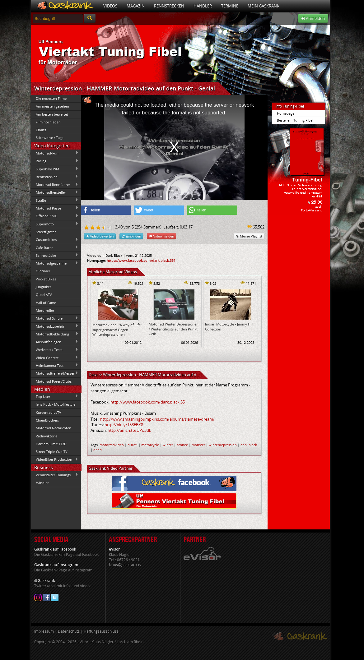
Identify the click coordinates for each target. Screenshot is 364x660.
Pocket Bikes (46, 279)
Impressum (44, 631)
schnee (182, 444)
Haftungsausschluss (101, 631)
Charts (41, 129)
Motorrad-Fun (54, 152)
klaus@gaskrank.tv (125, 564)
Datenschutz (69, 631)
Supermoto (54, 223)
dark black (248, 444)
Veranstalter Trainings (54, 474)
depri (97, 449)
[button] (106, 210)
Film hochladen (48, 122)
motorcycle (150, 444)
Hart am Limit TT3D (51, 443)
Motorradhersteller (54, 192)
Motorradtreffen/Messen (54, 373)
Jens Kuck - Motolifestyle (55, 404)
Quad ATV (44, 294)
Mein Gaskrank (263, 6)
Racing (54, 161)
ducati (133, 444)
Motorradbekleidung (54, 333)
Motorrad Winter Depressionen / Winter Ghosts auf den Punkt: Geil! (173, 329)
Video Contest (54, 357)
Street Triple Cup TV (52, 451)
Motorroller (45, 310)
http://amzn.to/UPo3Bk (129, 430)
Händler (203, 6)
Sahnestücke (54, 255)
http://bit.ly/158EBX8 (124, 424)
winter (168, 444)
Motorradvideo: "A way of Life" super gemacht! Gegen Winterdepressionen (117, 329)
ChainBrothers (47, 420)
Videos (110, 6)
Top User (54, 396)
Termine (229, 6)
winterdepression (223, 444)
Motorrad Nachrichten (53, 428)
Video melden (161, 236)
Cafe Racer (54, 247)
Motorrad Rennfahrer (54, 184)
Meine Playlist (249, 236)
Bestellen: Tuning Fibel (295, 120)
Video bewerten (100, 236)
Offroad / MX (54, 216)
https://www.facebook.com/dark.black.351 (141, 260)
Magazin (136, 6)
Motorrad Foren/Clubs (54, 381)
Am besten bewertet (52, 114)
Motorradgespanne (54, 263)
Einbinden (131, 236)
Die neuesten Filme (51, 98)
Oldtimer (43, 271)
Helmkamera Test (54, 365)
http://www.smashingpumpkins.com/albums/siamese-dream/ (157, 419)
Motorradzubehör (54, 326)
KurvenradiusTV (48, 412)
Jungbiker (43, 286)
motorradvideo (112, 444)
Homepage (285, 113)
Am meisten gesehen (52, 106)
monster (198, 444)
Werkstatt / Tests (54, 349)
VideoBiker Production (54, 459)
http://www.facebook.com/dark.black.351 (148, 402)
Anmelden (313, 18)
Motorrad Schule (54, 318)
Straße (54, 200)
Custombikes (54, 239)
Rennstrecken (169, 6)
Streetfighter (46, 231)
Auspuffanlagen (54, 341)
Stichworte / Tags (49, 137)
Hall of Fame (46, 302)
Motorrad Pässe (54, 207)
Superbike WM (54, 168)
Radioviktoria (46, 436)
